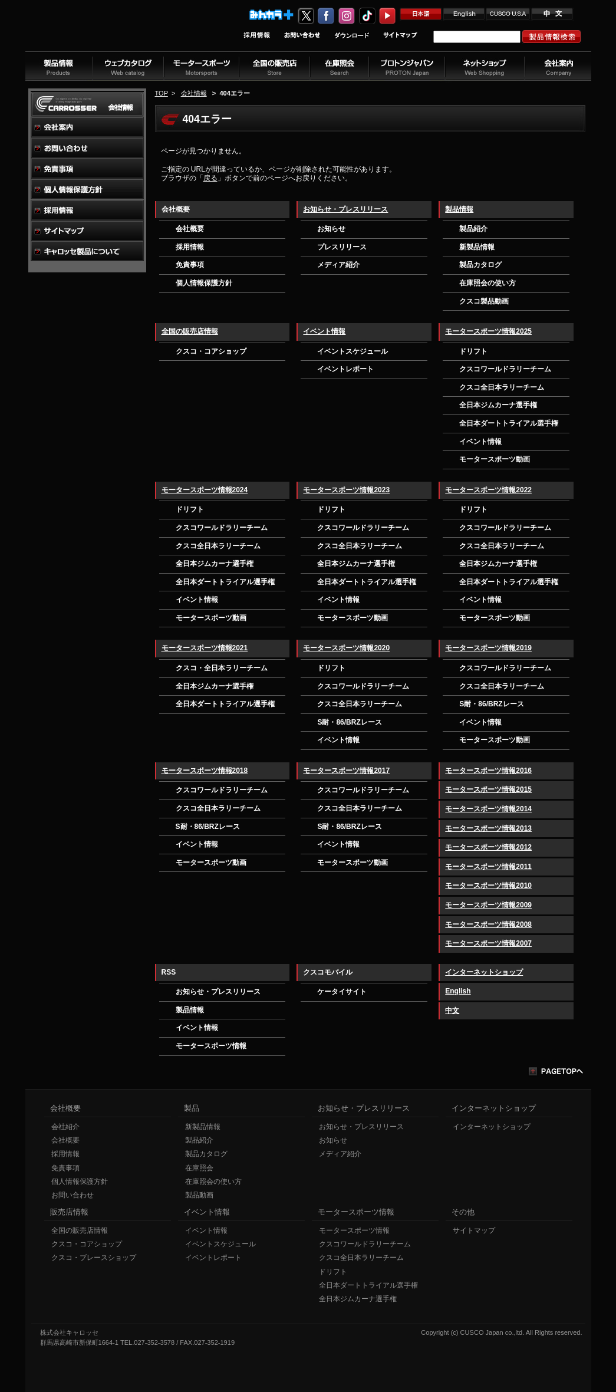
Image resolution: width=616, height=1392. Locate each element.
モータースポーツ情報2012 (488, 847)
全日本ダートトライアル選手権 (508, 423)
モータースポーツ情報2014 (488, 809)
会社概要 (190, 229)
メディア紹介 (338, 265)
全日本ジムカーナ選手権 (498, 405)
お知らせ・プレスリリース (345, 209)
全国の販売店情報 (190, 331)
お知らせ (331, 229)
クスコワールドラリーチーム (505, 369)
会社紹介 (65, 1127)
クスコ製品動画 (484, 301)
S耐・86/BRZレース (349, 722)
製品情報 (459, 209)
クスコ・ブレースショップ (93, 1257)
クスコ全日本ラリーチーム (501, 387)
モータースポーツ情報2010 (488, 885)
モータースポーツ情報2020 (346, 648)
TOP (161, 93)
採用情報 (190, 247)
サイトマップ (474, 1230)
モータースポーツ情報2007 (488, 943)
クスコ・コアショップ (211, 351)
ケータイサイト (342, 992)
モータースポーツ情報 (211, 1046)
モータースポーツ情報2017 (346, 770)
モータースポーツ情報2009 (488, 905)
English (457, 991)
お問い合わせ (72, 1195)
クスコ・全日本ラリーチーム (222, 668)
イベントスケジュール (352, 351)
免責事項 (190, 265)
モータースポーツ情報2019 (488, 648)
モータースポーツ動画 (494, 459)
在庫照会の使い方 (487, 283)
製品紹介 (473, 229)
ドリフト (473, 351)
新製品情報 (477, 247)
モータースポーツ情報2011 (488, 867)
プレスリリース (342, 247)
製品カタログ (480, 265)
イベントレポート (345, 369)
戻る (210, 178)
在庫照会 (199, 1168)
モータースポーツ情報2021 (205, 648)
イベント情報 (324, 331)
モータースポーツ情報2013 (488, 828)
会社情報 (194, 93)
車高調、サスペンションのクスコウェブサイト (102, 31)
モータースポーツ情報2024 (205, 490)
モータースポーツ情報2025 (488, 331)
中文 (452, 1010)
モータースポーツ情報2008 (488, 924)
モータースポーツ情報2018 (205, 770)
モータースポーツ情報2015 (488, 789)
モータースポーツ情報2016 (488, 770)
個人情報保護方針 (204, 283)
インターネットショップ (484, 972)
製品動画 (199, 1195)
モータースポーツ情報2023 (346, 490)
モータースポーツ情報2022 (488, 490)
